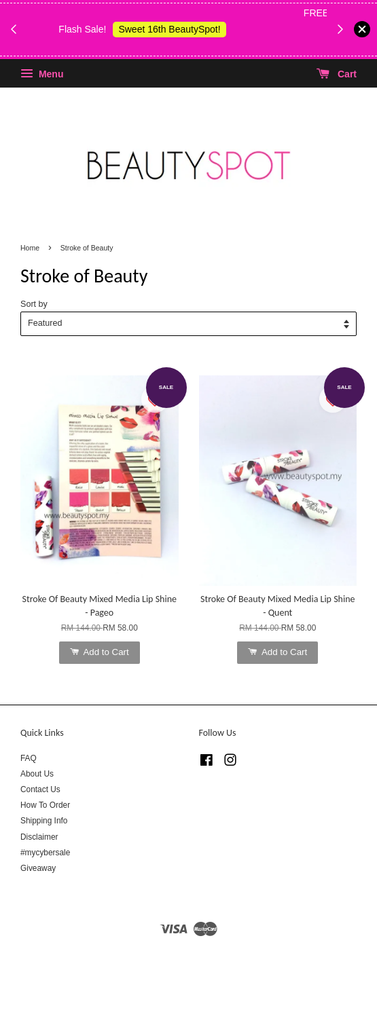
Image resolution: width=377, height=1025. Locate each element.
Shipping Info (43, 820)
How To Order (45, 805)
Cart (337, 74)
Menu (41, 74)
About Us (37, 774)
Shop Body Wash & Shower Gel (180, 45)
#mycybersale (45, 852)
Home (29, 248)
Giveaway (38, 868)
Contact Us (40, 789)
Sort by (34, 304)
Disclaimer (39, 837)
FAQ (28, 758)
